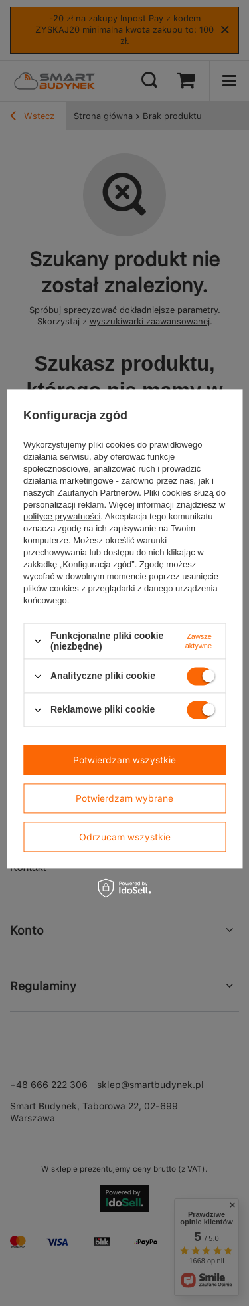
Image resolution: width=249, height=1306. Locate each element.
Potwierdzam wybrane (124, 798)
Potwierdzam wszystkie (124, 760)
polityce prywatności (61, 516)
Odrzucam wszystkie (125, 837)
